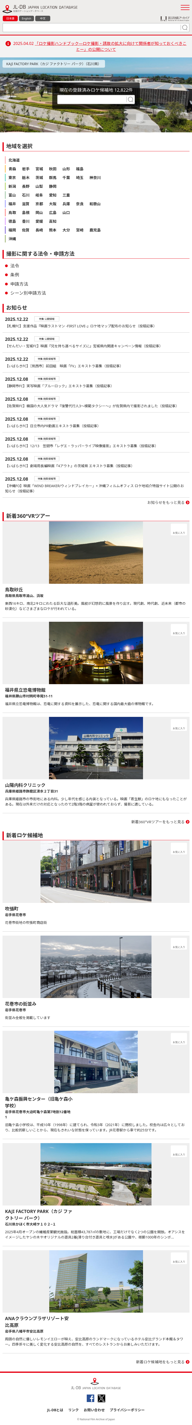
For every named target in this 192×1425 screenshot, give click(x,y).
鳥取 (12, 212)
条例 (14, 275)
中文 (43, 18)
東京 (12, 177)
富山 (12, 195)
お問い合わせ (94, 1410)
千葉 (66, 177)
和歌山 (95, 203)
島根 (26, 212)
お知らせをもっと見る (166, 502)
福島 (80, 168)
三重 (66, 195)
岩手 (26, 168)
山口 (66, 212)
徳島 (12, 221)
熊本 (52, 229)
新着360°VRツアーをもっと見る (158, 821)
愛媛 (39, 221)
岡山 (39, 212)
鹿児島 (95, 229)
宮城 (39, 168)
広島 (52, 212)
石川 (26, 195)
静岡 (52, 186)
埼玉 (80, 177)
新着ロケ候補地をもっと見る (160, 1361)
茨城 (39, 177)
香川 (26, 221)
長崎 (39, 229)
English (26, 18)
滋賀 (26, 203)
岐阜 (39, 195)
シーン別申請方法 (28, 293)
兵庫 (66, 203)
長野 (26, 186)
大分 (66, 229)
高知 (52, 221)
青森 (12, 168)
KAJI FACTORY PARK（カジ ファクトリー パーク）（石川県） (53, 63)
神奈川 (95, 177)
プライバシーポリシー (127, 1410)
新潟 (12, 186)
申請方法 (19, 284)
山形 (66, 168)
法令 (14, 266)
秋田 (52, 168)
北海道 (14, 160)
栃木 (26, 177)
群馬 (52, 177)
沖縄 (12, 238)
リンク (73, 1410)
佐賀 (26, 229)
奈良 (80, 203)
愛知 (52, 195)
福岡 (12, 229)
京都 (39, 203)
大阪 (52, 203)
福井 (12, 203)
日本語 (10, 18)
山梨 (39, 186)
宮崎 (80, 229)
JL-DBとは (55, 1410)
